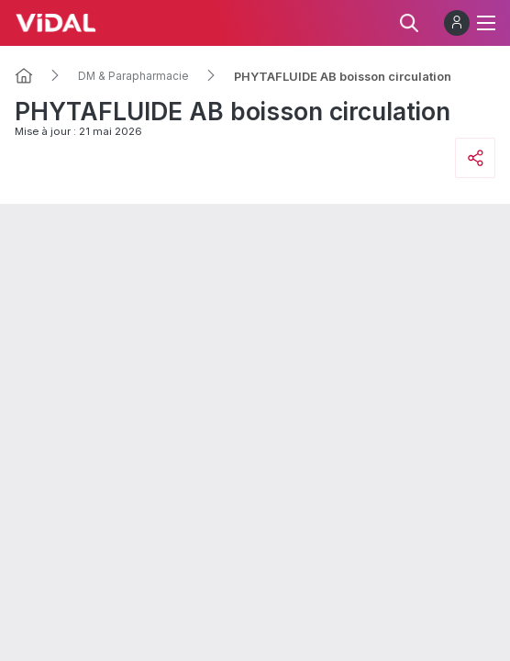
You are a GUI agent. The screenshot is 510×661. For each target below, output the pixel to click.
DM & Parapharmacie (133, 76)
